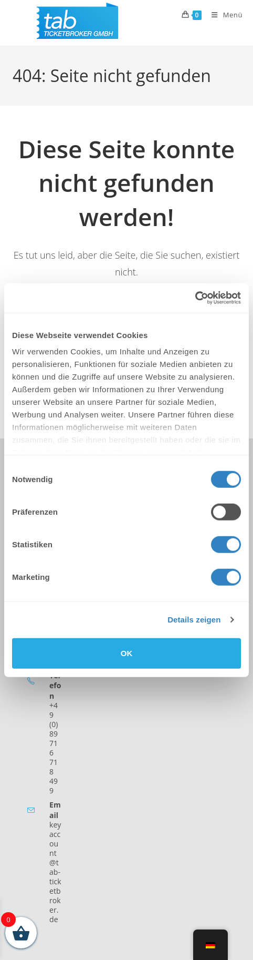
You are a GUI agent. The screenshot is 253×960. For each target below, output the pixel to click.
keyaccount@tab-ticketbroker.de (55, 872)
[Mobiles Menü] (223, 14)
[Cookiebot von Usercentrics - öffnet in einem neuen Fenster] (195, 298)
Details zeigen (193, 619)
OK (127, 652)
